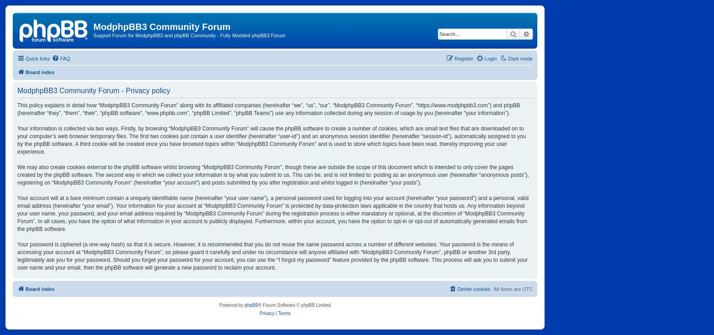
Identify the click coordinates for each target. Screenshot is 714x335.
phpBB (251, 305)
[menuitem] (61, 58)
